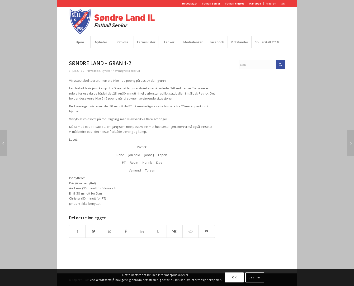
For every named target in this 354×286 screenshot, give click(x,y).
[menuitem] (190, 3)
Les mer (254, 277)
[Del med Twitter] (94, 231)
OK (234, 277)
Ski (283, 3)
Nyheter (106, 70)
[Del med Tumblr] (158, 231)
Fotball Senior (211, 3)
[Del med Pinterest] (126, 231)
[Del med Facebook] (77, 231)
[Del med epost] (207, 231)
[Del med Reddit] (190, 231)
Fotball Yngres (234, 3)
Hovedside (93, 70)
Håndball (255, 3)
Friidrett (271, 3)
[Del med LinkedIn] (142, 231)
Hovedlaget (189, 3)
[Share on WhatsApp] (110, 231)
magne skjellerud (129, 70)
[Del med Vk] (174, 231)
